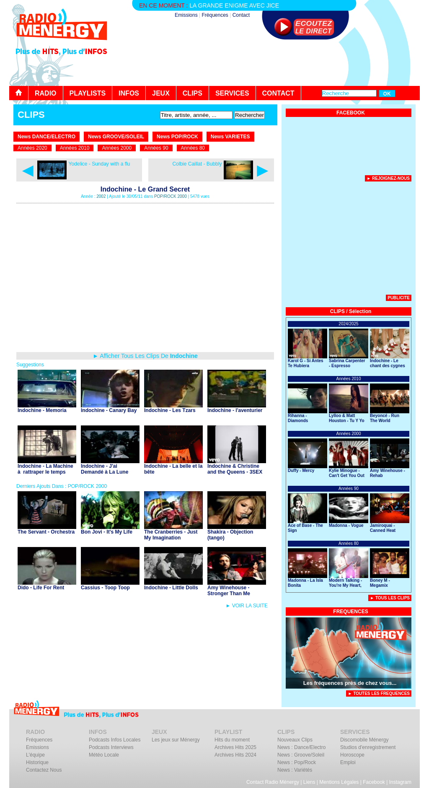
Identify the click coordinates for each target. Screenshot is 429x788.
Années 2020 (32, 148)
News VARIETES (230, 137)
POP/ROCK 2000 (170, 196)
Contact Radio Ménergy (272, 782)
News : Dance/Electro (301, 747)
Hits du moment (232, 740)
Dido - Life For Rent (41, 588)
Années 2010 (75, 148)
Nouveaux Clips (295, 740)
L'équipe (35, 755)
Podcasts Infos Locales (114, 740)
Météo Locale (104, 755)
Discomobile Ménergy (364, 740)
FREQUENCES (350, 611)
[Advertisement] (267, 63)
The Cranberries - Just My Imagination (170, 535)
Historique (37, 762)
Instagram (400, 782)
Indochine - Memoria (42, 410)
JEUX (161, 93)
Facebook (374, 782)
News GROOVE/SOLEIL (116, 137)
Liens (309, 782)
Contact (241, 15)
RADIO (46, 93)
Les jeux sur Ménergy (176, 740)
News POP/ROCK (177, 137)
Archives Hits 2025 (235, 747)
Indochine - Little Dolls (171, 588)
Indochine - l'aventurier (235, 410)
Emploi (348, 762)
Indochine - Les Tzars (170, 410)
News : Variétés (294, 770)
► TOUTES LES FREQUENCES (379, 693)
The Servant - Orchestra (46, 532)
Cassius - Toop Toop (105, 588)
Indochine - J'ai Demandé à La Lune (104, 469)
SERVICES (232, 93)
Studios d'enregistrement (367, 747)
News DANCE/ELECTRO (46, 137)
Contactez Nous (44, 770)
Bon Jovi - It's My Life (106, 532)
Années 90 (156, 148)
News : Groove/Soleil (300, 755)
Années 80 (193, 148)
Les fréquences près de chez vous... (350, 683)
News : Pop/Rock (296, 762)
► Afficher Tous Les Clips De (145, 356)
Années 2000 (117, 148)
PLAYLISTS (88, 93)
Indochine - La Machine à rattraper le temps (45, 469)
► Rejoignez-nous (388, 178)
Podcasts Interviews (111, 747)
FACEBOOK (350, 113)
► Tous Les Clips (390, 598)
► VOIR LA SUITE (246, 606)
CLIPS (192, 93)
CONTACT (278, 93)
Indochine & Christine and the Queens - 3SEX (234, 469)
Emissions (186, 15)
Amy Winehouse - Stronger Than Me (228, 590)
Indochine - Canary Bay (109, 410)
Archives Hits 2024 (235, 755)
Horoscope (352, 755)
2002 (101, 196)
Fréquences (215, 15)
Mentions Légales (339, 782)
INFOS (129, 93)
